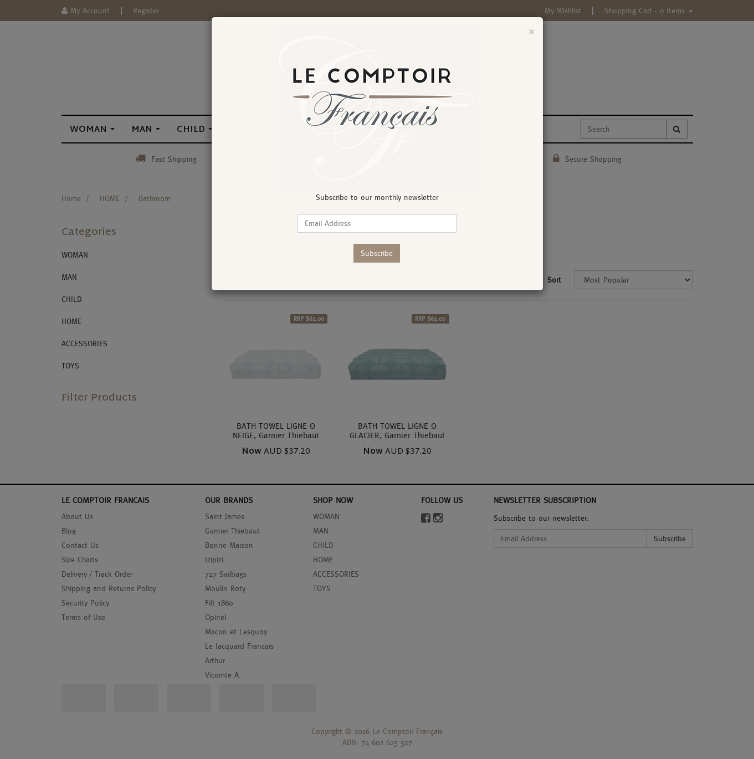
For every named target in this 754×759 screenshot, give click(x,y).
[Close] (532, 31)
